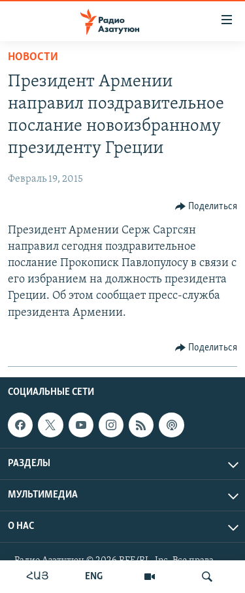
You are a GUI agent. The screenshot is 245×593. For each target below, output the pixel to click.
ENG (94, 576)
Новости (33, 57)
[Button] (206, 206)
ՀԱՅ (37, 576)
